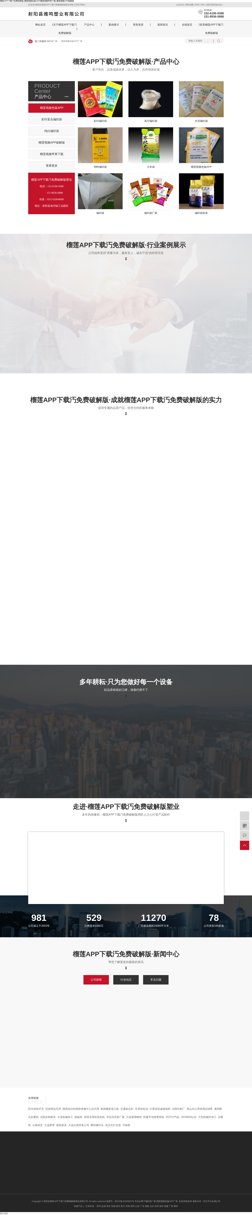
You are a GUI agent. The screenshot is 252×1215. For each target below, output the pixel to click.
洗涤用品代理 (53, 1108)
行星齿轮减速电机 (160, 1108)
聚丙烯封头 (97, 1125)
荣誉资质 (138, 24)
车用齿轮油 (142, 1108)
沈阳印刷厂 (179, 1108)
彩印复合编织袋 (51, 119)
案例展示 (114, 24)
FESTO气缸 (173, 1117)
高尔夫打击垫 (113, 1125)
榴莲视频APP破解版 (51, 142)
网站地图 (190, 5)
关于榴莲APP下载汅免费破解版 (65, 28)
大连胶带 (49, 1125)
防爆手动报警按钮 (154, 1117)
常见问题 (155, 979)
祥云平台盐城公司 (211, 1201)
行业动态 (126, 979)
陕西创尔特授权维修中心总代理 (81, 1108)
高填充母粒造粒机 (94, 1117)
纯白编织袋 (51, 131)
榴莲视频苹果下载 (51, 154)
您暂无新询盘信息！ (215, 5)
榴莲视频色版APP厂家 (167, 1201)
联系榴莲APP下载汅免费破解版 (211, 28)
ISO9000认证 (189, 1117)
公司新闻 (96, 979)
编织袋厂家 (150, 1201)
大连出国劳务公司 (79, 1125)
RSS (197, 5)
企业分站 (180, 5)
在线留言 (187, 24)
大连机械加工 (65, 1117)
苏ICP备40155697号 (124, 1201)
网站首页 (40, 24)
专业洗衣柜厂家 (115, 1117)
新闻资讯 (162, 24)
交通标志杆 (127, 1108)
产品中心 (89, 24)
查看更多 (52, 165)
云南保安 (37, 1125)
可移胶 (126, 1125)
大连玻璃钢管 (134, 1117)
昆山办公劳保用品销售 (200, 1108)
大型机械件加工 (207, 1117)
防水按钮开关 (36, 1108)
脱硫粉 (78, 1117)
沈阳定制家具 (48, 1117)
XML (203, 5)
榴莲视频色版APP (51, 107)
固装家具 (61, 1125)
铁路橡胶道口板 (110, 1108)
